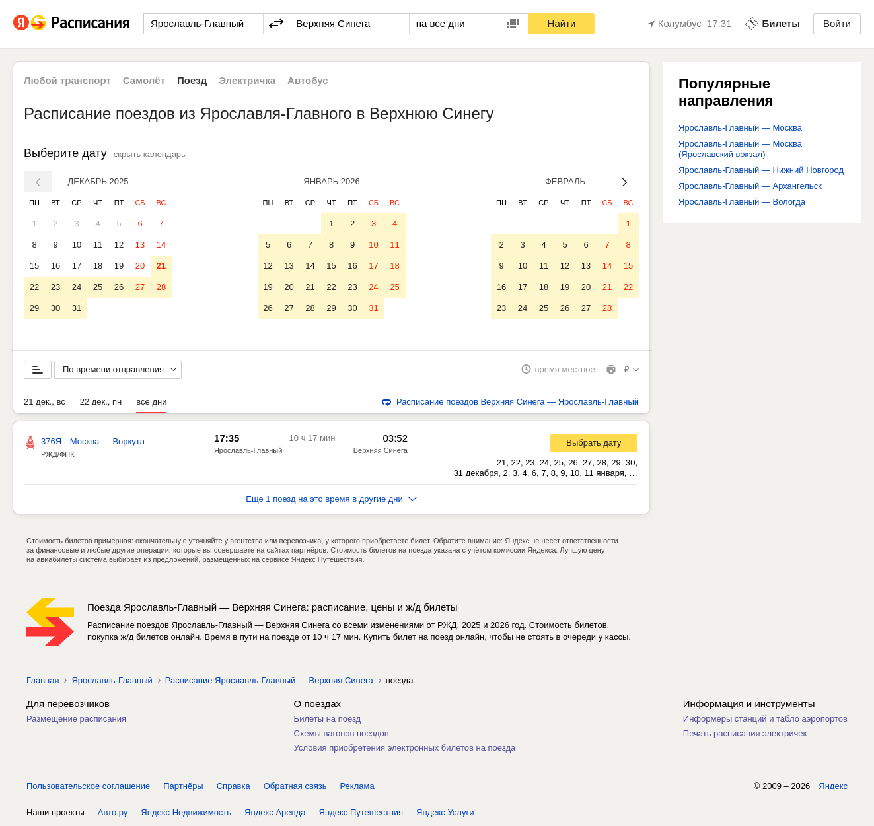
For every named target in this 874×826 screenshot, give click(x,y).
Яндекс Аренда (274, 812)
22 (34, 287)
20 (140, 266)
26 (119, 287)
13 (140, 245)
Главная (42, 680)
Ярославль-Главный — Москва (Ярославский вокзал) (740, 149)
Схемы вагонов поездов (341, 733)
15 (34, 266)
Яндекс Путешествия (361, 812)
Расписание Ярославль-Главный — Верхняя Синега (269, 680)
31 (76, 308)
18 (97, 266)
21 (161, 266)
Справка (233, 786)
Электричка (247, 80)
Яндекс (833, 786)
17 (76, 266)
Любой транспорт (67, 80)
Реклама (357, 786)
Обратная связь (295, 786)
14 (161, 245)
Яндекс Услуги (445, 812)
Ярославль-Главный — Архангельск (750, 186)
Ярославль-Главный (248, 450)
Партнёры (183, 786)
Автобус (307, 80)
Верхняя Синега (380, 450)
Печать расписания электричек (745, 733)
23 (55, 287)
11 (97, 245)
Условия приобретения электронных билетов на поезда (405, 748)
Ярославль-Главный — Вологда (741, 202)
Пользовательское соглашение (88, 786)
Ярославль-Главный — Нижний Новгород (761, 170)
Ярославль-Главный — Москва (740, 128)
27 (140, 287)
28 (161, 287)
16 (55, 266)
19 (119, 266)
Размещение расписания (76, 719)
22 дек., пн (101, 402)
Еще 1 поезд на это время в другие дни (331, 499)
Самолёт (144, 80)
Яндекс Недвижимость (186, 812)
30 (55, 308)
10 (76, 245)
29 (34, 308)
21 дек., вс (44, 402)
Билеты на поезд (327, 719)
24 (76, 287)
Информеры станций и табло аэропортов (765, 719)
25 (97, 287)
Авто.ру (113, 812)
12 (119, 245)
